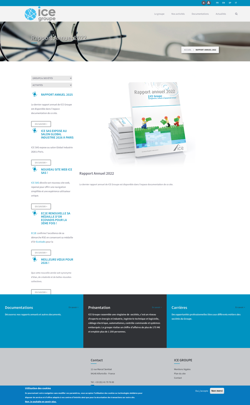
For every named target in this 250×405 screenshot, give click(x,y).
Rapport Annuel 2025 (57, 94)
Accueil (187, 49)
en (223, 2)
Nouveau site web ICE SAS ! (56, 171)
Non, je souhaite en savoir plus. (40, 401)
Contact (178, 377)
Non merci (217, 391)
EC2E (33, 233)
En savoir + (41, 124)
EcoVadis (40, 241)
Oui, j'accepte (201, 390)
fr (217, 2)
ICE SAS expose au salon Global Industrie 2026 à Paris (57, 134)
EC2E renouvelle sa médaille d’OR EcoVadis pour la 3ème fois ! (55, 218)
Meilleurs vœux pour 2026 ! (57, 261)
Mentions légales (182, 369)
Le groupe (159, 13)
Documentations (200, 13)
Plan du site (180, 373)
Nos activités (178, 13)
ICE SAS (35, 182)
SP (230, 2)
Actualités (221, 13)
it (236, 2)
